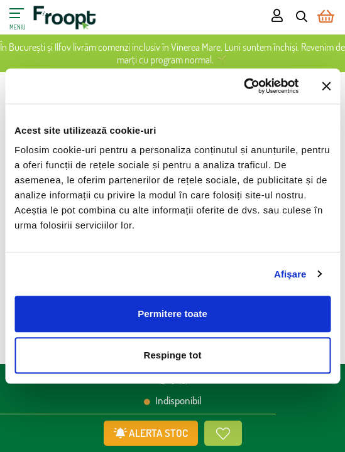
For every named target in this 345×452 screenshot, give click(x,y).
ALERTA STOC (151, 432)
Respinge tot (172, 355)
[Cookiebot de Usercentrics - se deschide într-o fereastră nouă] (243, 86)
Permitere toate (172, 313)
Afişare (290, 274)
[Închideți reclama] (326, 86)
